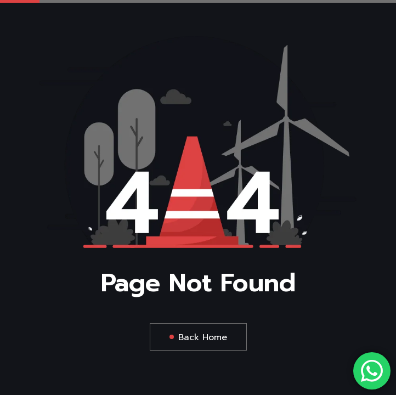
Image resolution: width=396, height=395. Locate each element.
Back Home (202, 337)
